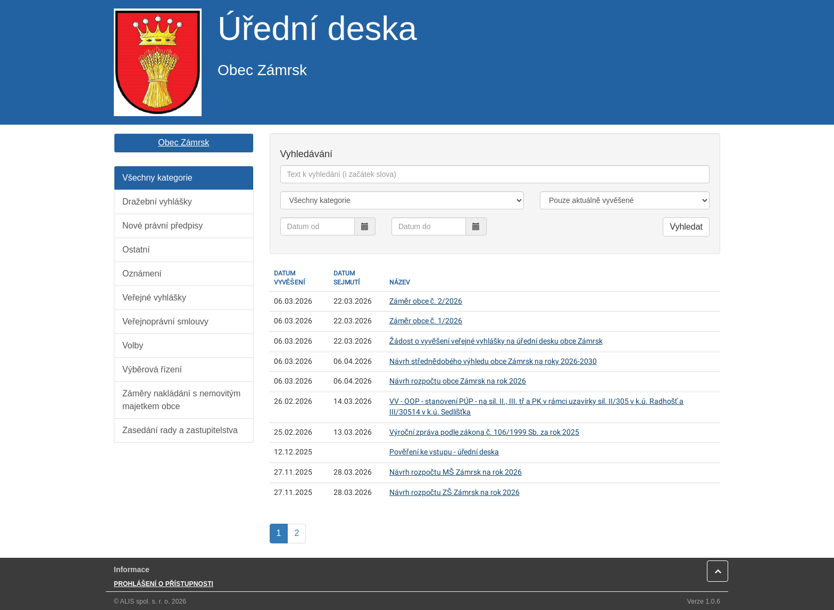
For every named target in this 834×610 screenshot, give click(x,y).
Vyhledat (686, 226)
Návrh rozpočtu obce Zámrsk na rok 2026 (457, 381)
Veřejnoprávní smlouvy (165, 321)
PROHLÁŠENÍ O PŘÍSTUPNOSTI (163, 584)
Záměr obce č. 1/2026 (425, 321)
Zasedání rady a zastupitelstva (180, 430)
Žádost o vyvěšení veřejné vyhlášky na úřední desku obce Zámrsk (496, 341)
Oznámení (142, 273)
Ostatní (136, 249)
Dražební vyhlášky (157, 201)
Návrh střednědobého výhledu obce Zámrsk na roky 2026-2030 (493, 361)
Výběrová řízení (152, 369)
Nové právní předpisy (162, 225)
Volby (132, 345)
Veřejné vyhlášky (154, 297)
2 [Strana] (296, 533)
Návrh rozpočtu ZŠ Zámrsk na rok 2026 (454, 492)
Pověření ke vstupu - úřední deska (444, 452)
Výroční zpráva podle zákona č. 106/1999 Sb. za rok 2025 (484, 432)
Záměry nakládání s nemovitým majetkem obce (181, 400)
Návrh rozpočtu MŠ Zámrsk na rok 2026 (455, 472)
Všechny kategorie (157, 177)
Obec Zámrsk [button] (183, 142)
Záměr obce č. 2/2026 (425, 301)
